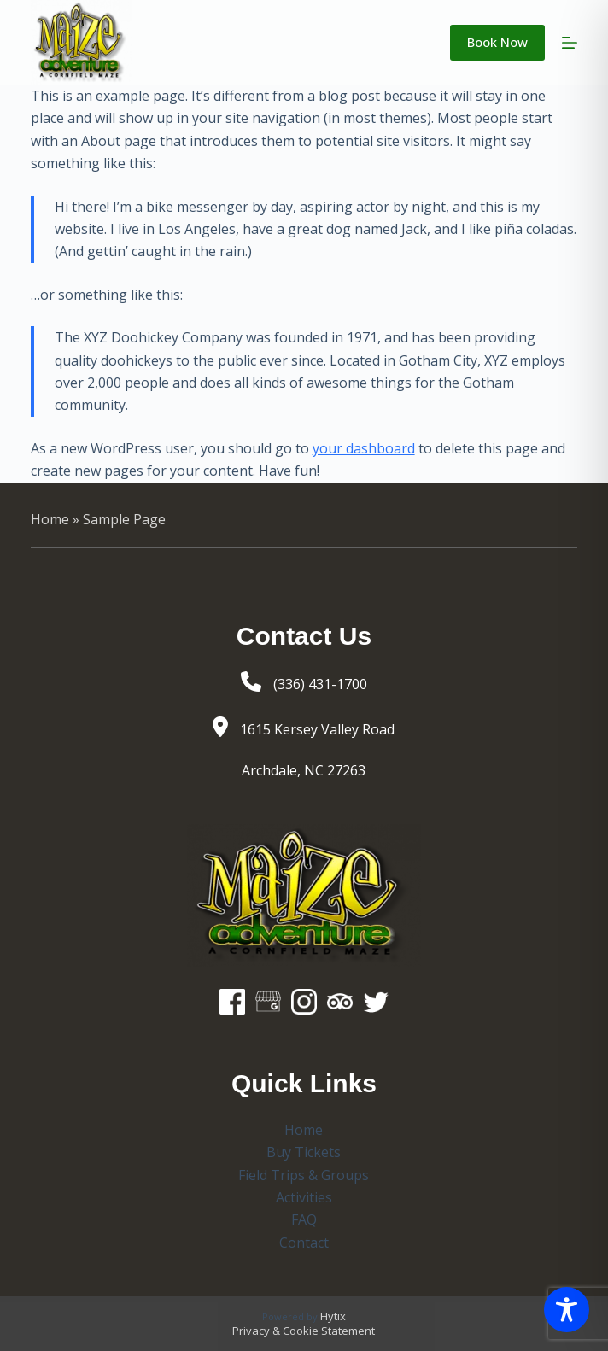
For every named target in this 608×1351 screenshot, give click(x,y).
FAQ (304, 1219)
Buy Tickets (303, 1152)
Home (50, 519)
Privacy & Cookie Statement (303, 1330)
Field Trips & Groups (303, 1175)
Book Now (497, 41)
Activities (304, 1197)
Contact (304, 1242)
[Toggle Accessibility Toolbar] (566, 1309)
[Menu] (569, 42)
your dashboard (364, 448)
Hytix (333, 1316)
